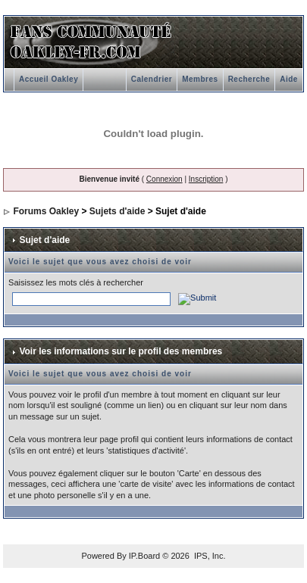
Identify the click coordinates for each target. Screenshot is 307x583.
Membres (200, 79)
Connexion (164, 179)
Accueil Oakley (48, 79)
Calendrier (151, 79)
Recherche (249, 79)
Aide (289, 79)
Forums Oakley (46, 211)
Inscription (206, 179)
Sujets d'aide (117, 211)
